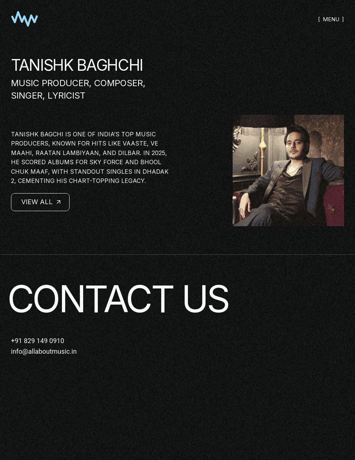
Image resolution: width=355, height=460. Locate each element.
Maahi (21, 153)
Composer (118, 83)
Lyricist (66, 95)
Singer (26, 95)
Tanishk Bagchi (37, 134)
